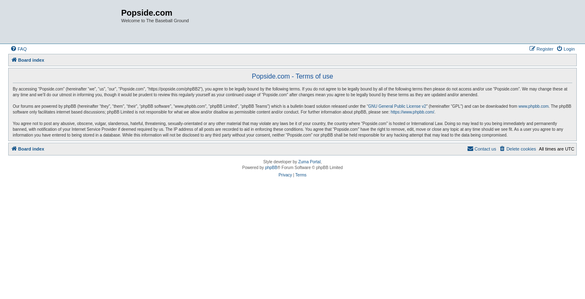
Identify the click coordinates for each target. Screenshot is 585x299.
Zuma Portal (309, 162)
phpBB (271, 167)
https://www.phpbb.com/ (412, 112)
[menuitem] (18, 49)
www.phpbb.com (533, 106)
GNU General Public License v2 (397, 106)
